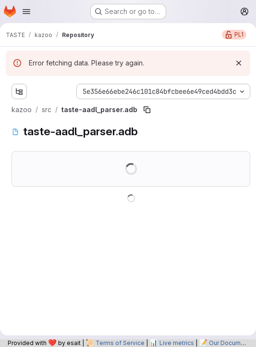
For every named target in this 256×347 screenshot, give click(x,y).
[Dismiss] (238, 63)
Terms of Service (120, 343)
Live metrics (176, 343)
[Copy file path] (147, 109)
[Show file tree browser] (19, 91)
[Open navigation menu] (26, 11)
